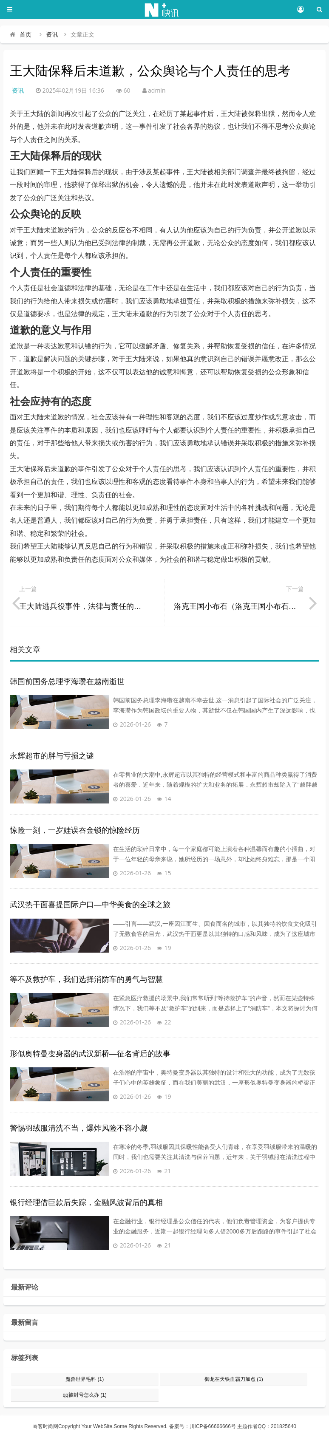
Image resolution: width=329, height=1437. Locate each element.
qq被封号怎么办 (84, 1395)
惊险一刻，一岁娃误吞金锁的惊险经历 (75, 830)
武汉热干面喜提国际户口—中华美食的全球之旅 (90, 904)
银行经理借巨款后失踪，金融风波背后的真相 (86, 1202)
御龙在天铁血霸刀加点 (233, 1379)
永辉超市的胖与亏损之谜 (52, 756)
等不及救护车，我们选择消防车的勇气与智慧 (86, 979)
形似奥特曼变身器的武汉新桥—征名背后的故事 (90, 1053)
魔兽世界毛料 (84, 1379)
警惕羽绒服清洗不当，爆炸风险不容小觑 (78, 1128)
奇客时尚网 (45, 1426)
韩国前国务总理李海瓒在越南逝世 (67, 681)
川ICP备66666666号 (213, 1426)
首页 (25, 34)
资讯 (52, 34)
